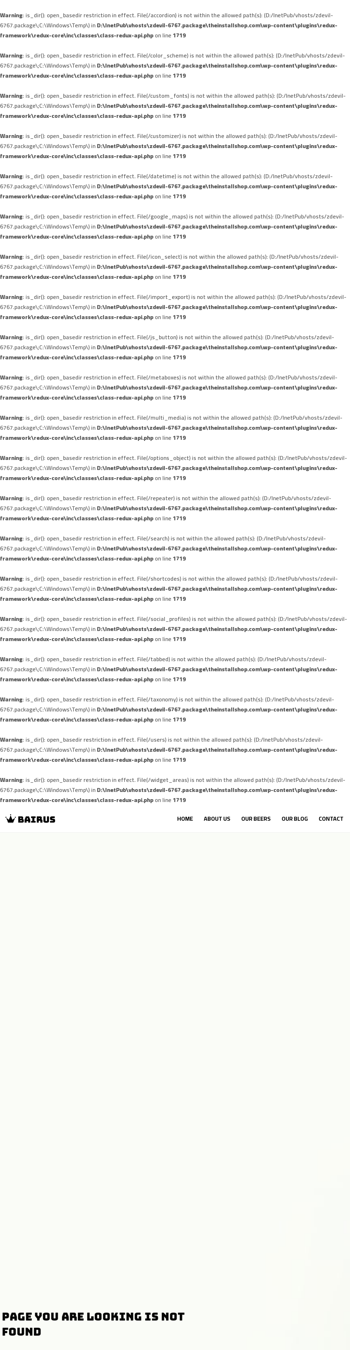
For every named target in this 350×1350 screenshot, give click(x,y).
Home (185, 818)
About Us (217, 818)
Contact (331, 818)
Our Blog (295, 818)
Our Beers (256, 818)
